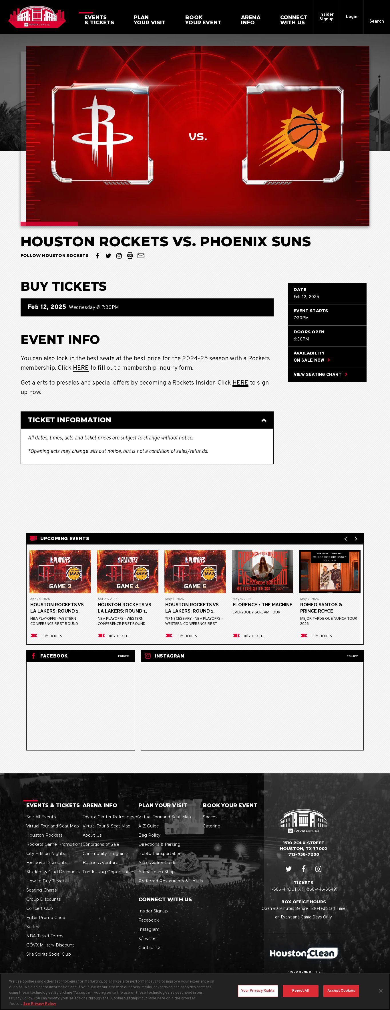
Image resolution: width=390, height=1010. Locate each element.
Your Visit (150, 20)
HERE (81, 368)
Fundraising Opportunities (109, 871)
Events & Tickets (53, 805)
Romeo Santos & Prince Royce (321, 608)
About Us (92, 835)
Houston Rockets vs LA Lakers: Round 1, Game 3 (57, 608)
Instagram (149, 929)
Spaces (210, 816)
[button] (376, 17)
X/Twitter (147, 938)
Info (250, 20)
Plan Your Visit (162, 805)
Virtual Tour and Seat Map (52, 826)
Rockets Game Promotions (54, 844)
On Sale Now (312, 361)
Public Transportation (160, 853)
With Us (293, 20)
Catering (211, 826)
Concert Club (39, 908)
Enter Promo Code (45, 917)
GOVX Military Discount (50, 945)
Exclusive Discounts (46, 862)
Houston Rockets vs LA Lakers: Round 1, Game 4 (124, 608)
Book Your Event (230, 805)
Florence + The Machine (262, 604)
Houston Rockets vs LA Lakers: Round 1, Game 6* (192, 608)
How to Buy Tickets (46, 881)
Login (352, 17)
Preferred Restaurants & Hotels (170, 881)
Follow (123, 656)
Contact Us (149, 947)
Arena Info (100, 805)
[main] (195, 403)
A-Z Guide (148, 826)
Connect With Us (165, 899)
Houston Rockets (44, 835)
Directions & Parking (159, 844)
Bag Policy (149, 835)
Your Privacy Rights (258, 991)
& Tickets (99, 20)
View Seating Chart (320, 375)
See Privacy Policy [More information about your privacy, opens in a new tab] (39, 1005)
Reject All (300, 991)
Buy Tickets (45, 636)
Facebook (148, 920)
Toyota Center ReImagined (111, 816)
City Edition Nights (45, 853)
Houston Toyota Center (37, 17)
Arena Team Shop (156, 871)
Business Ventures (101, 862)
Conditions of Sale (101, 844)
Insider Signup (326, 17)
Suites (32, 926)
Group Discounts (43, 899)
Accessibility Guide (157, 862)
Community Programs (106, 853)
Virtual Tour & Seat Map (107, 826)
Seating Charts (41, 890)
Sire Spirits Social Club (48, 954)
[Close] (381, 991)
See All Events (41, 816)
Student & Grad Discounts (52, 871)
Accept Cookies (341, 991)
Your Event (203, 20)
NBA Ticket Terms (44, 935)
